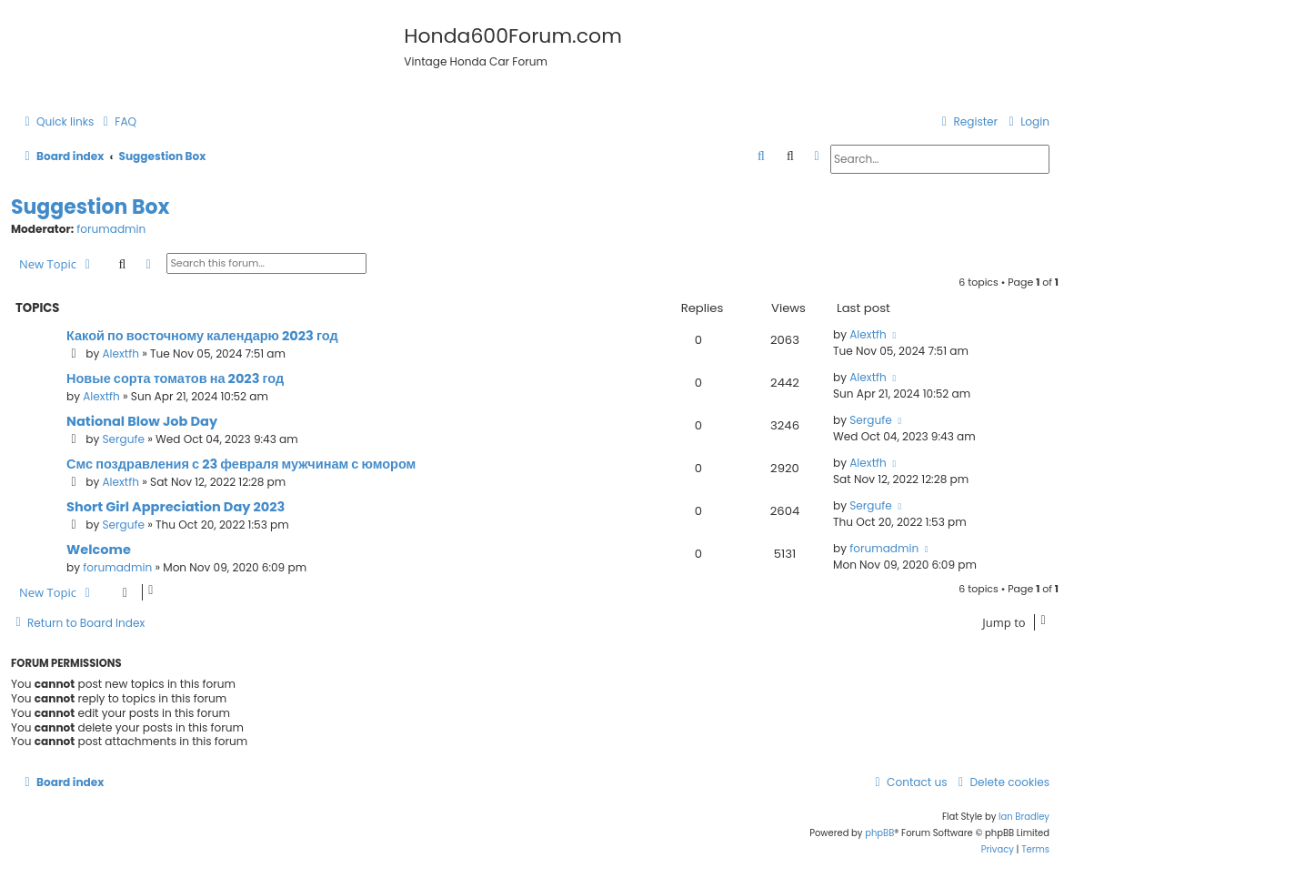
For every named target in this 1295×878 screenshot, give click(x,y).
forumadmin (111, 229)
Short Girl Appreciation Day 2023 (175, 507)
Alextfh (120, 353)
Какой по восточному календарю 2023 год (202, 336)
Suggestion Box (90, 207)
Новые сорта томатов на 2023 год (175, 378)
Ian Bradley (1024, 816)
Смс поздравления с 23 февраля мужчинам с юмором (241, 464)
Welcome (98, 549)
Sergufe (123, 439)
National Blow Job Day (141, 421)
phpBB (879, 833)
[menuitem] (117, 122)
